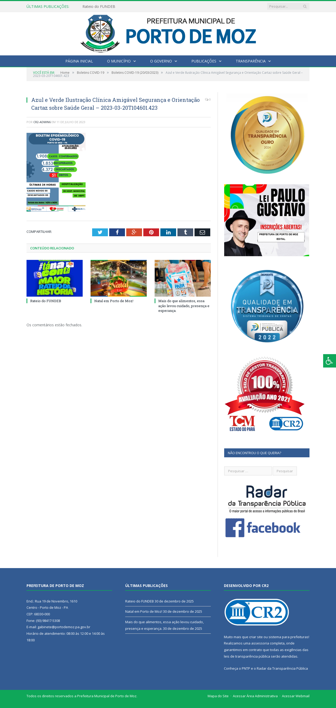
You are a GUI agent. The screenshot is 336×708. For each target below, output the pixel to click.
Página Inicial (79, 61)
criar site (256, 636)
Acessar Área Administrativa (255, 696)
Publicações (203, 61)
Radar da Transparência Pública (282, 668)
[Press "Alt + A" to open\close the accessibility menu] (329, 361)
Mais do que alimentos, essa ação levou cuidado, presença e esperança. (183, 305)
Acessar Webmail (295, 696)
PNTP (246, 668)
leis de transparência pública (247, 656)
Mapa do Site (218, 696)
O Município (119, 61)
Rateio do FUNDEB (98, 6)
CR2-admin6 (42, 122)
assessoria (260, 643)
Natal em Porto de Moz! (113, 300)
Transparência (251, 61)
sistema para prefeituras (288, 636)
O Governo (161, 61)
